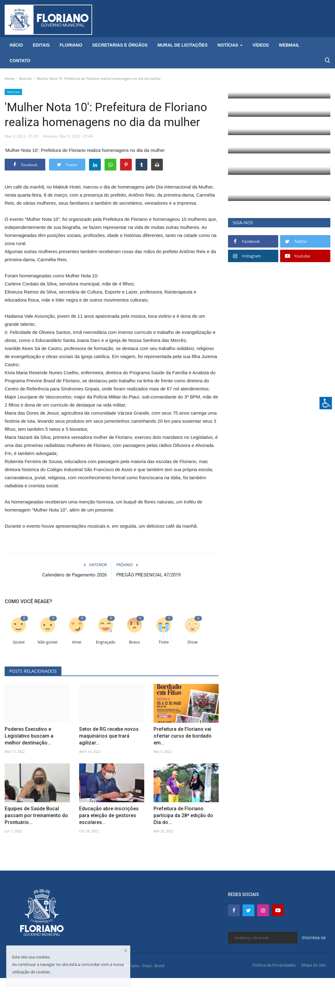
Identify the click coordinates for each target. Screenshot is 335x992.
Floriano (71, 45)
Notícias (25, 78)
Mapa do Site (314, 965)
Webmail (289, 45)
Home (9, 78)
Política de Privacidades (274, 965)
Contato (20, 60)
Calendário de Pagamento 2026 (74, 575)
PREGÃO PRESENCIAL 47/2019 (148, 575)
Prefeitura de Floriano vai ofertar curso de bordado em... (183, 736)
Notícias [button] (230, 45)
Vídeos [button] (260, 45)
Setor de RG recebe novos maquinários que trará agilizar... (109, 736)
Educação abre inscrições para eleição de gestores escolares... (109, 815)
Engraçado (105, 642)
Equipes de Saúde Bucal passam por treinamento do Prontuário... (36, 815)
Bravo (134, 642)
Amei (76, 642)
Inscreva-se (314, 937)
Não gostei (47, 642)
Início (16, 45)
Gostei (19, 642)
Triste (164, 642)
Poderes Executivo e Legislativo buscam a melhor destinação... (29, 736)
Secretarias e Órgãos (120, 45)
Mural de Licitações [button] (183, 45)
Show (192, 642)
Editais (41, 45)
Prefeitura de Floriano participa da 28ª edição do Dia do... (183, 815)
